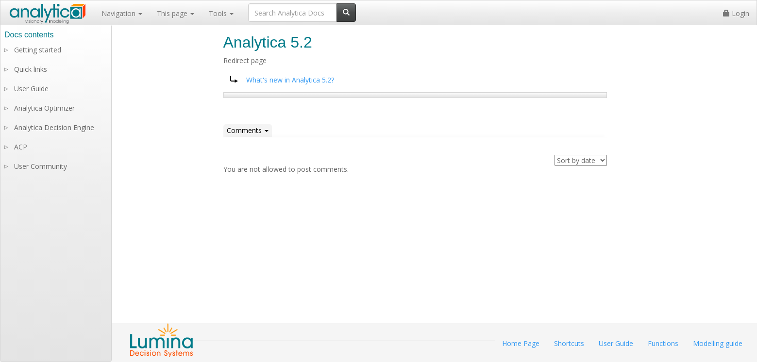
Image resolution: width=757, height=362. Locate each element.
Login (736, 13)
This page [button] (175, 13)
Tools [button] (221, 13)
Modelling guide (717, 343)
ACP (20, 146)
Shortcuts (569, 343)
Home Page (520, 343)
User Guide (31, 88)
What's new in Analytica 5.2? (290, 79)
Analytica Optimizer (44, 108)
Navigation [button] (121, 13)
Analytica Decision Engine (54, 127)
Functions (663, 343)
